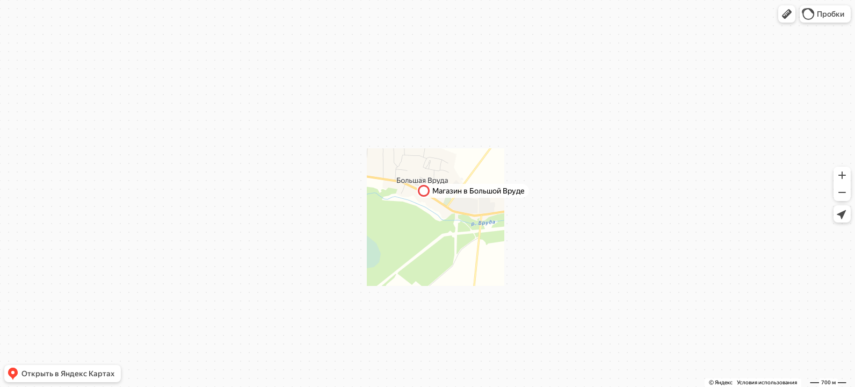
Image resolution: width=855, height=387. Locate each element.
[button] (786, 14)
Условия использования (767, 382)
